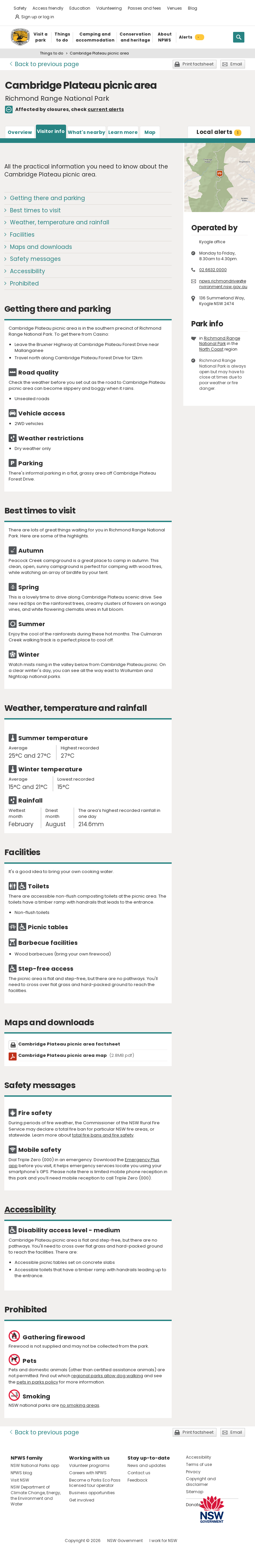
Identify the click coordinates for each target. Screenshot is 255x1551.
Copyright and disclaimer (201, 1481)
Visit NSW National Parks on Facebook (17, 1540)
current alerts (106, 109)
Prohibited (24, 283)
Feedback (137, 1480)
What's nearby (86, 132)
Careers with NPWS (88, 1473)
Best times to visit (35, 210)
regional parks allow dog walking (107, 1376)
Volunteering (109, 8)
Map (149, 132)
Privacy (193, 1472)
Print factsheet (198, 64)
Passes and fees (144, 8)
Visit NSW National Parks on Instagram (31, 1540)
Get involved (81, 1500)
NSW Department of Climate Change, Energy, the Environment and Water (36, 1495)
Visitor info (51, 131)
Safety (20, 8)
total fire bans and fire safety (102, 1135)
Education (79, 8)
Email (236, 64)
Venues (174, 8)
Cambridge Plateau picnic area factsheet (69, 1044)
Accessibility (27, 271)
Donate (193, 1504)
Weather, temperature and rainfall (59, 222)
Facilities (22, 235)
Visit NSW (20, 1480)
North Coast (211, 349)
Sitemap (194, 1492)
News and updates (147, 1465)
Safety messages (35, 259)
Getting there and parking (47, 198)
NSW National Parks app (35, 1465)
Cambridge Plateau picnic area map (76, 1055)
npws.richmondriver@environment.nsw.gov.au (223, 283)
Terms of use (199, 1464)
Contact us (139, 1473)
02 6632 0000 (213, 270)
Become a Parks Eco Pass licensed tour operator (95, 1483)
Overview (20, 132)
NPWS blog (21, 1473)
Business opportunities (92, 1493)
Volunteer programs (89, 1465)
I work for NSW (163, 1540)
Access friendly (48, 8)
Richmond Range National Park (219, 341)
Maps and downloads (41, 247)
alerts (219, 132)
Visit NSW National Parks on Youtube (45, 1540)
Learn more (123, 132)
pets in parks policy (37, 1382)
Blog (192, 8)
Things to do (51, 53)
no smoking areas (79, 1405)
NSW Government (125, 1540)
